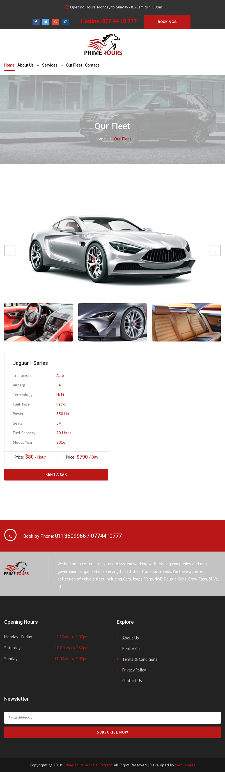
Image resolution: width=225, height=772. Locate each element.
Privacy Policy (134, 670)
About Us (25, 65)
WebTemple (185, 765)
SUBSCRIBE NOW (112, 732)
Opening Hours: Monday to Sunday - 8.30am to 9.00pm (113, 7)
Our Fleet (74, 65)
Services (50, 65)
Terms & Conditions (139, 659)
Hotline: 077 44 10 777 (109, 21)
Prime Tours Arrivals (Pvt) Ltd (87, 765)
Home (9, 65)
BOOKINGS (167, 21)
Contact (92, 65)
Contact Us (132, 680)
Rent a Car (56, 474)
